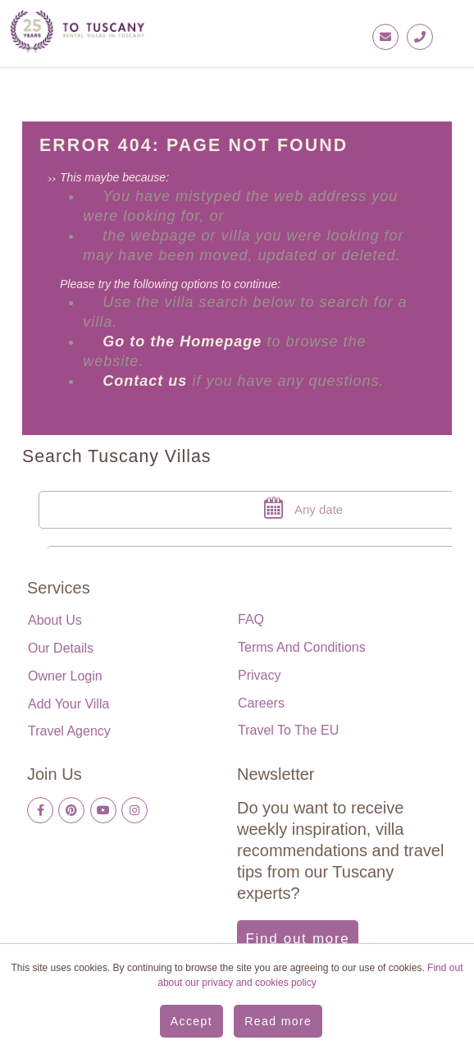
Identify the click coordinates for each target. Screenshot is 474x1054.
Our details (60, 648)
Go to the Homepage (185, 341)
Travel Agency (69, 731)
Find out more (298, 938)
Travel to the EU (288, 730)
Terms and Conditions (302, 647)
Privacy (259, 675)
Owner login (65, 676)
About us (55, 620)
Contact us (145, 381)
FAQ (251, 619)
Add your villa (68, 704)
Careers (261, 703)
